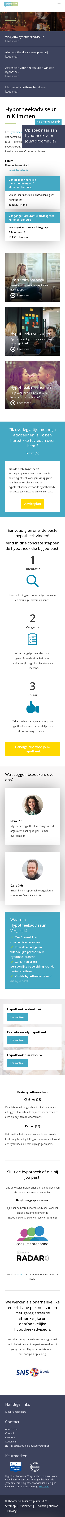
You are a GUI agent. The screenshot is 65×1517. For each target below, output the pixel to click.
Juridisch (40, 1506)
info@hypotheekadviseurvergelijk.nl (27, 1445)
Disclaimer (25, 1506)
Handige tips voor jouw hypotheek (32, 749)
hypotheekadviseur (20, 132)
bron (19, 1274)
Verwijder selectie (18, 170)
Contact (9, 1433)
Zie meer (44, 1486)
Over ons (10, 1437)
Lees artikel (17, 1017)
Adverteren (11, 1429)
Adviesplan (32, 504)
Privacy (11, 1511)
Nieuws (53, 1506)
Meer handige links (15, 1411)
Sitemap (10, 1506)
